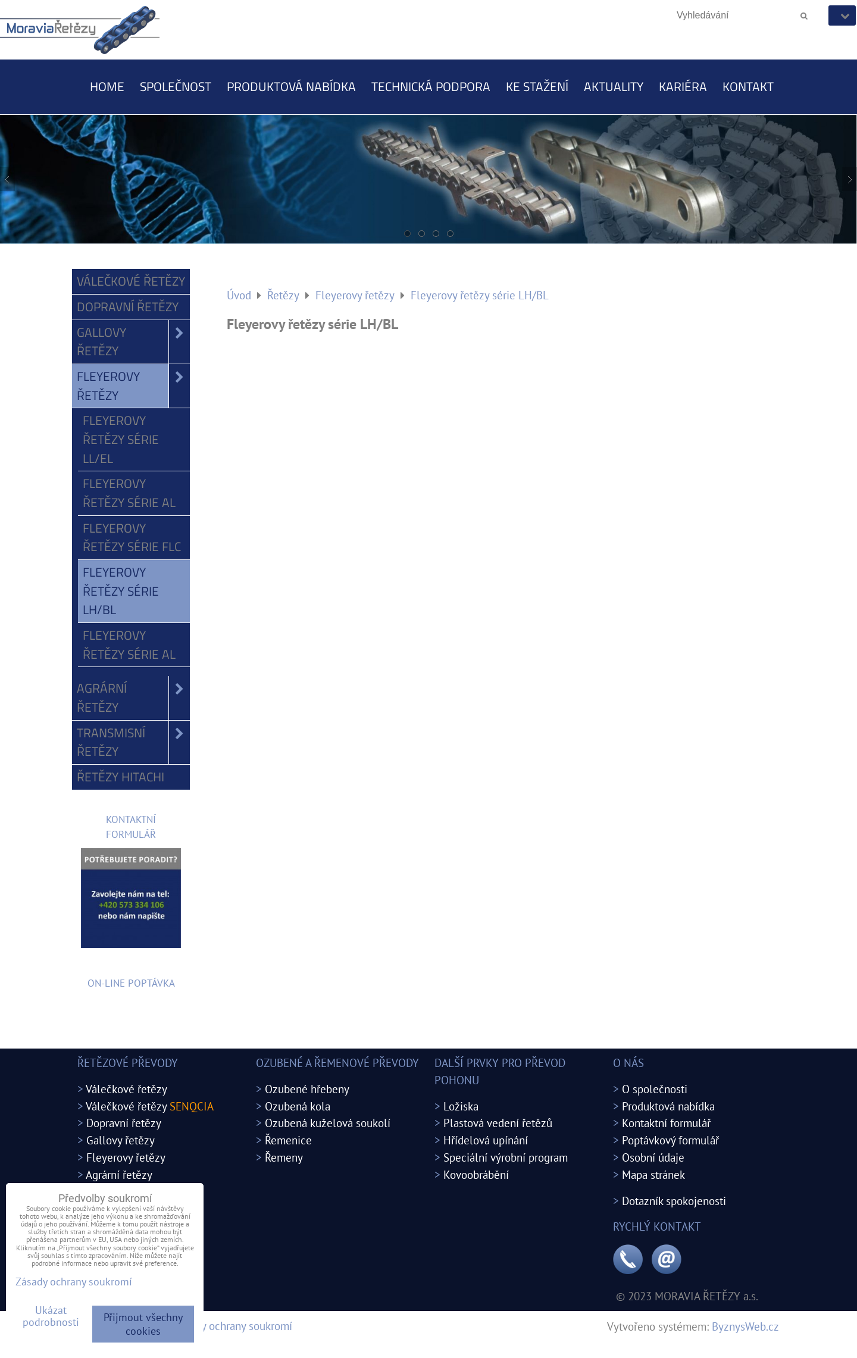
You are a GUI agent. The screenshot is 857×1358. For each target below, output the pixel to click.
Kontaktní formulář (666, 1122)
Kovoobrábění (476, 1174)
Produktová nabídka (291, 86)
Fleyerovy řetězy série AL (129, 493)
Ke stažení (537, 86)
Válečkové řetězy (131, 280)
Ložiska (460, 1106)
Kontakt (748, 86)
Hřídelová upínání (485, 1139)
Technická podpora (430, 86)
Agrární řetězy (133, 697)
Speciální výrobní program (505, 1157)
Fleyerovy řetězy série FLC (132, 537)
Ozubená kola (297, 1106)
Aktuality (613, 86)
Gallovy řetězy (133, 342)
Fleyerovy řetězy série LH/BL (121, 590)
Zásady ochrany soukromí (233, 1325)
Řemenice (288, 1139)
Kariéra (683, 86)
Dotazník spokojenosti (674, 1200)
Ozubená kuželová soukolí (327, 1122)
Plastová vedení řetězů (497, 1122)
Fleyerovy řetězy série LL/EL (121, 439)
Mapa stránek (653, 1174)
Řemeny (284, 1157)
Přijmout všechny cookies (143, 1324)
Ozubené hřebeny (307, 1088)
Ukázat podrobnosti (51, 1316)
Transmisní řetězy (133, 742)
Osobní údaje (653, 1157)
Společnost (175, 86)
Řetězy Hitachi (120, 776)
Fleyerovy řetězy (133, 386)
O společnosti (654, 1088)
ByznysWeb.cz (745, 1326)
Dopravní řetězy (128, 306)
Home (107, 86)
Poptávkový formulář (670, 1139)
